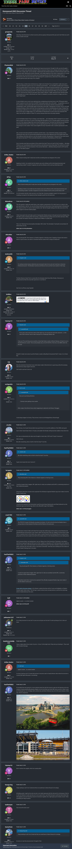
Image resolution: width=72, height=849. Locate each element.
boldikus (8, 294)
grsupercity (8, 32)
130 (42, 26)
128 (36, 26)
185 (9, 397)
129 (39, 26)
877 (9, 78)
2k (9, 438)
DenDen (10, 18)
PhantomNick (9, 65)
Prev (6, 26)
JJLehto (8, 425)
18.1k (9, 483)
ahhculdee (9, 234)
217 (9, 611)
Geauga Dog (8, 785)
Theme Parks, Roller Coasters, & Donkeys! (24, 20)
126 (29, 26)
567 (9, 840)
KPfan (9, 177)
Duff (8, 598)
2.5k (9, 45)
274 (9, 214)
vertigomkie (8, 384)
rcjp (9, 362)
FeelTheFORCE (8, 448)
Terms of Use (6, 847)
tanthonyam (8, 804)
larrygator (9, 470)
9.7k (9, 630)
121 (13, 26)
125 (26, 26)
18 (9, 528)
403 (9, 267)
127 (32, 26)
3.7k (9, 461)
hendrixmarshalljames (8, 642)
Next (46, 26)
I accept (64, 846)
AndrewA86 (8, 254)
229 (9, 334)
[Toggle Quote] (18, 180)
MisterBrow (8, 201)
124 (23, 26)
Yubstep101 (8, 321)
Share (55, 19)
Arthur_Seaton (8, 155)
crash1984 (8, 515)
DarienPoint (8, 827)
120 (10, 26)
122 (16, 26)
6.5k (9, 375)
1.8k (9, 798)
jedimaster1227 (9, 617)
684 (9, 168)
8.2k (9, 307)
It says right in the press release (23, 588)
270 (9, 190)
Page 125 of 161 (56, 26)
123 (19, 26)
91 (9, 656)
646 (9, 817)
